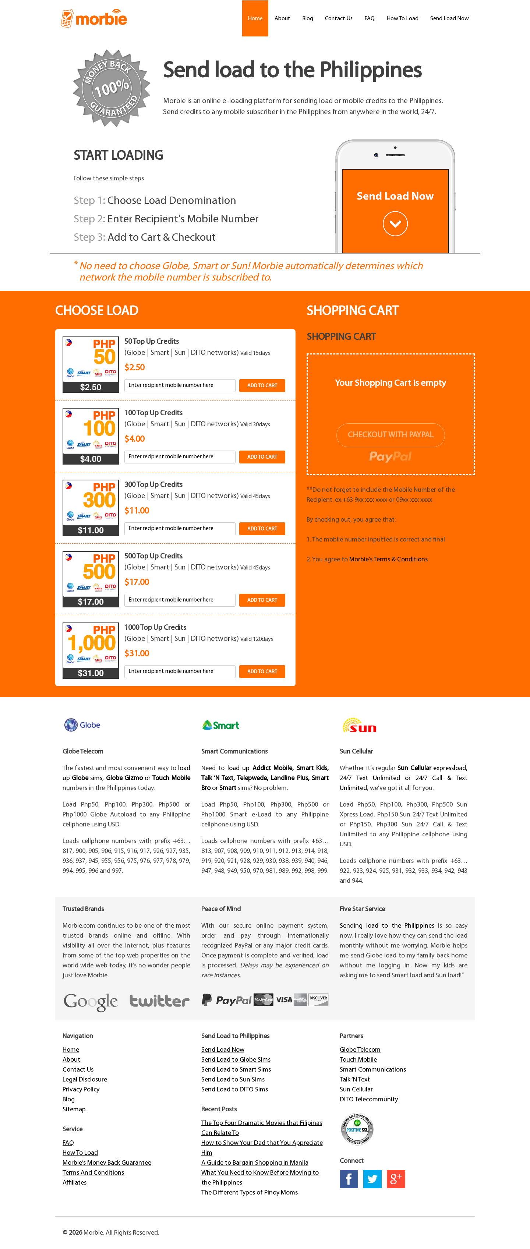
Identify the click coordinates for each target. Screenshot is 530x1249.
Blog (307, 19)
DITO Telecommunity (369, 1099)
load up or (265, 778)
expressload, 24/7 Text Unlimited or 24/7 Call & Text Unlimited (403, 778)
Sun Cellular (356, 1089)
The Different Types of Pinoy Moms (249, 1192)
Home (255, 19)
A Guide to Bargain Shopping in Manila (254, 1163)
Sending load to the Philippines (387, 925)
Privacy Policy (81, 1089)
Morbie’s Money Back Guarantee (107, 1163)
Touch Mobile (358, 1059)
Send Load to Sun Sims (233, 1079)
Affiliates (74, 1182)
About (282, 19)
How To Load (402, 19)
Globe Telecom (360, 1050)
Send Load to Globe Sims (236, 1059)
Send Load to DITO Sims (234, 1089)
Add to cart (262, 386)
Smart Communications (373, 1069)
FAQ (369, 19)
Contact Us (339, 19)
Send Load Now (449, 19)
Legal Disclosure (85, 1079)
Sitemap (74, 1109)
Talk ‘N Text (355, 1079)
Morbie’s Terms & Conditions (388, 559)
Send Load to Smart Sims (236, 1069)
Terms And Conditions (93, 1172)
